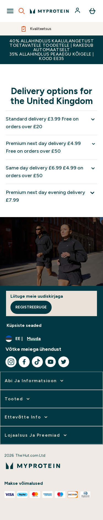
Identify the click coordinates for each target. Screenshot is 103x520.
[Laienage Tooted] (18, 399)
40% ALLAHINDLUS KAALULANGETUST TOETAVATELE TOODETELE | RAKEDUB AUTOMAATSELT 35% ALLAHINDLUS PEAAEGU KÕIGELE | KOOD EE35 (51, 49)
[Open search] (22, 11)
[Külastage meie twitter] (63, 361)
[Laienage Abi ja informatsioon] (35, 380)
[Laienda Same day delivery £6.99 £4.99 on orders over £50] (51, 171)
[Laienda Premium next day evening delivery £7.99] (51, 196)
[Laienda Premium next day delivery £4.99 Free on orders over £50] (51, 147)
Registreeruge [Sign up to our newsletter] (31, 307)
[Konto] (78, 11)
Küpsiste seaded (24, 325)
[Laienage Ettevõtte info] (27, 417)
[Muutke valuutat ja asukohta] (51, 338)
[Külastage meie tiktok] (37, 361)
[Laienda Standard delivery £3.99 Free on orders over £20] (51, 122)
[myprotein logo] (49, 11)
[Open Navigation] (10, 11)
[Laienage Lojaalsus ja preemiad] (36, 435)
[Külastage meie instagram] (10, 361)
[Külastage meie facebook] (24, 361)
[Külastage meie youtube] (50, 361)
